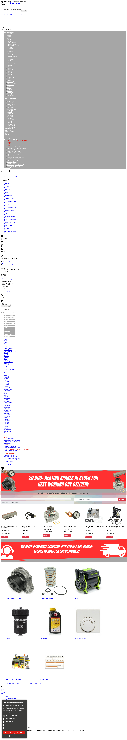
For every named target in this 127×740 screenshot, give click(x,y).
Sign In (12, 3)
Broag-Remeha (12, 44)
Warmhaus (10, 95)
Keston (9, 65)
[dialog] (14, 719)
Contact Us (7, 696)
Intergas (10, 62)
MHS (9, 67)
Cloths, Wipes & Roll (13, 151)
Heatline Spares (12, 56)
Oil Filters (10, 115)
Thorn (9, 88)
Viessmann (10, 92)
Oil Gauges (10, 116)
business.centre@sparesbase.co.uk (11, 264)
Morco (9, 73)
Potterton (10, 76)
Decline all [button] (20, 732)
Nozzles (10, 113)
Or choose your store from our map (12, 14)
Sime (9, 86)
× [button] (25, 701)
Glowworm (10, 51)
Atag (9, 36)
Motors (9, 112)
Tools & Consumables (13, 679)
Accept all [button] (8, 732)
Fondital (10, 50)
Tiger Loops (11, 125)
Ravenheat (10, 82)
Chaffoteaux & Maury (13, 45)
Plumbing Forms (12, 162)
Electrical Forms (12, 156)
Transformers (11, 127)
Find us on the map (7, 278)
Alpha (9, 33)
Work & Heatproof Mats (14, 166)
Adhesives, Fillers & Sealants (15, 146)
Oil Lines (10, 118)
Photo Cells (11, 119)
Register (18, 3)
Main (9, 68)
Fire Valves (10, 110)
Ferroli (9, 47)
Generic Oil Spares (46, 598)
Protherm (10, 79)
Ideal (9, 60)
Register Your (4, 688)
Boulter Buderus (12, 42)
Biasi (9, 41)
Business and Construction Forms (17, 148)
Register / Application (10, 176)
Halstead (10, 54)
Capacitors (10, 101)
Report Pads (44, 679)
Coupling (10, 106)
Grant (9, 53)
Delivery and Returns (10, 698)
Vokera (9, 94)
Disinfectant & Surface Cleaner (16, 153)
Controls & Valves (80, 639)
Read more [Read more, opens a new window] (13, 712)
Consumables (11, 103)
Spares (9, 122)
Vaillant (10, 91)
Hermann (10, 57)
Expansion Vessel (12, 109)
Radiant (10, 80)
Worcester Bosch (12, 97)
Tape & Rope (11, 163)
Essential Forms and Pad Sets (15, 157)
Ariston (9, 35)
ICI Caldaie (11, 59)
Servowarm (11, 85)
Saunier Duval (11, 83)
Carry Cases (11, 150)
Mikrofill (10, 71)
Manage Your (5, 693)
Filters (8, 639)
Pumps (9, 121)
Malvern (10, 70)
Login (6, 175)
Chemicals (43, 639)
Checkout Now (5, 306)
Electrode (10, 107)
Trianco (9, 89)
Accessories (11, 100)
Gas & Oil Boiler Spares (14, 598)
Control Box (11, 104)
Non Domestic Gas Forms (14, 160)
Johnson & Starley (12, 63)
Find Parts (122, 499)
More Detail (4, 536)
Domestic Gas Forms (13, 154)
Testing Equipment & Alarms (15, 165)
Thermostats (11, 124)
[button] (14, 736)
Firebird (10, 48)
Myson (9, 74)
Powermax (10, 77)
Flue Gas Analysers (13, 159)
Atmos (9, 38)
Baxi (9, 39)
